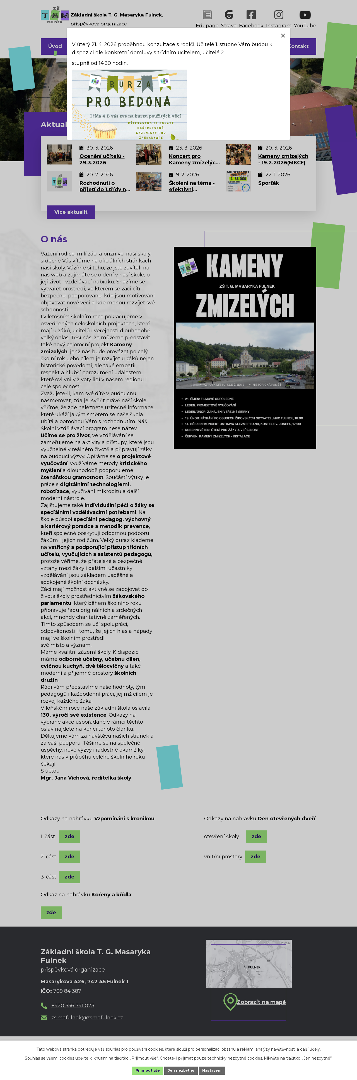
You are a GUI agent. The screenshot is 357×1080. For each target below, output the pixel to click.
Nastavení (215, 1069)
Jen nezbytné (181, 1069)
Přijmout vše (144, 1069)
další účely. (310, 1048)
